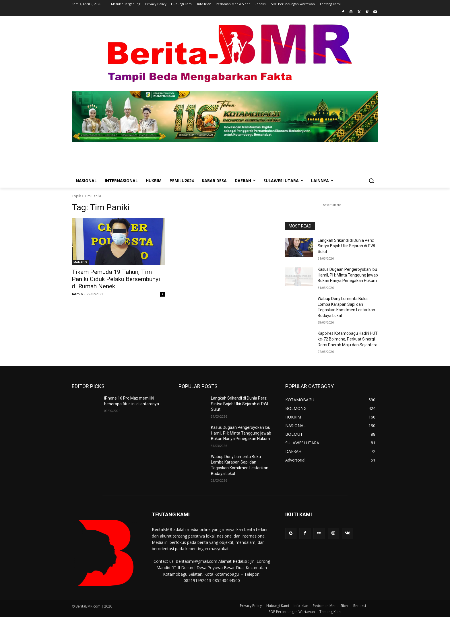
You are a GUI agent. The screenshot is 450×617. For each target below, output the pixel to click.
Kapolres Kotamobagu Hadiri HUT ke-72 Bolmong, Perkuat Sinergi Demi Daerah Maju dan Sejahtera (348, 339)
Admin (77, 294)
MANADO (80, 262)
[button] (371, 181)
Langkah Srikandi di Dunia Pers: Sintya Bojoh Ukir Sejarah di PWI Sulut (346, 246)
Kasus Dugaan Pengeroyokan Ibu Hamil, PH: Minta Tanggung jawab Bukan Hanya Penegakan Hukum (348, 275)
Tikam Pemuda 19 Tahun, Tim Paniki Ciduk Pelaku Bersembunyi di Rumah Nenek (116, 279)
